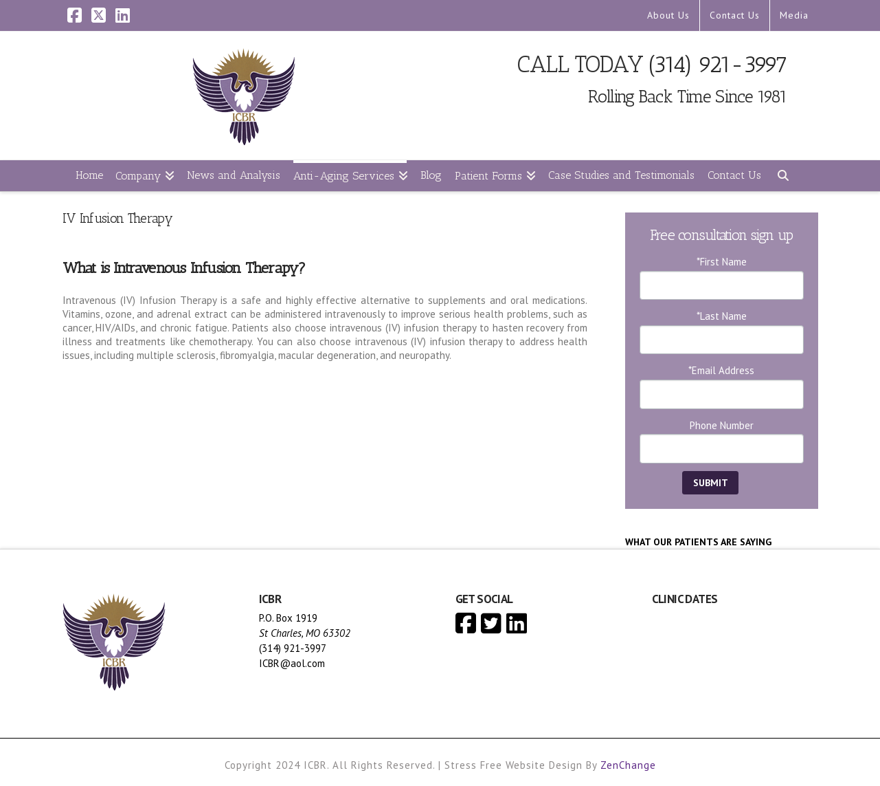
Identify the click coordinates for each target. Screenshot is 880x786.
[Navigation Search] (782, 175)
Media (794, 15)
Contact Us (735, 15)
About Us (668, 15)
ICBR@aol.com (292, 663)
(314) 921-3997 (717, 64)
